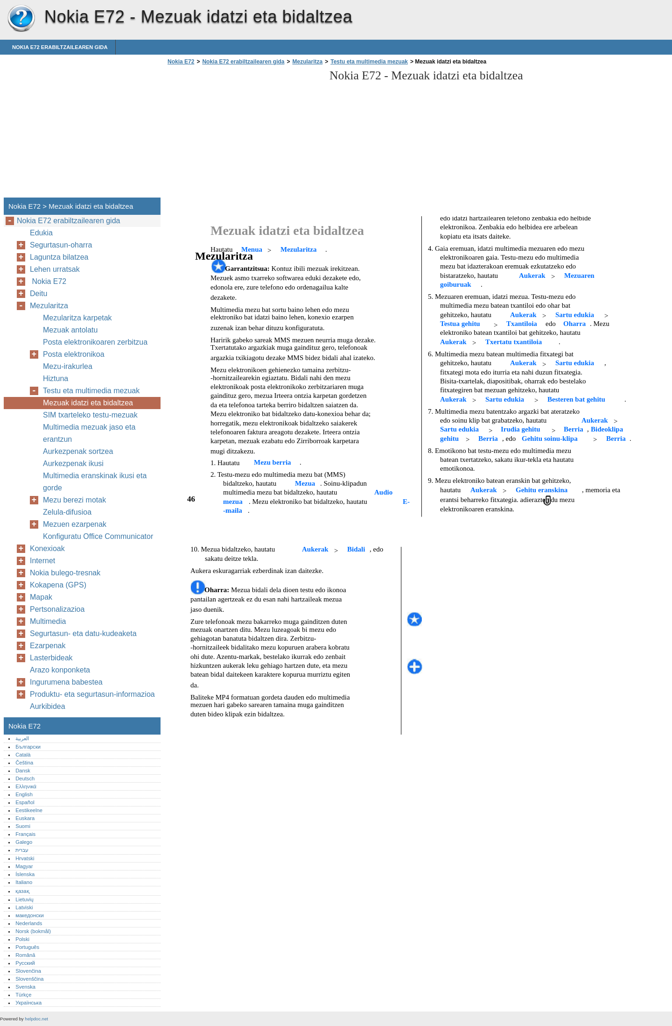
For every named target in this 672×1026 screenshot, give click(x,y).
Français (25, 834)
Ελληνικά (25, 786)
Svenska (25, 987)
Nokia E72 (21, 19)
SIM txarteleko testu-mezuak (90, 415)
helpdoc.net (36, 1018)
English (24, 794)
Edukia (41, 233)
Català (22, 754)
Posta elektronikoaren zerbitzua (95, 342)
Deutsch (25, 778)
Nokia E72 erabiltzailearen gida (60, 47)
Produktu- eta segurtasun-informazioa (92, 694)
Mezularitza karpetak (77, 318)
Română (25, 955)
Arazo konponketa (60, 670)
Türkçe (23, 995)
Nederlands (28, 923)
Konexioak (47, 548)
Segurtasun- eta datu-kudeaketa (83, 633)
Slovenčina (28, 971)
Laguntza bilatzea (59, 257)
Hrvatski (24, 858)
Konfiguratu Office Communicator (98, 536)
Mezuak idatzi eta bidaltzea (88, 403)
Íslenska (25, 874)
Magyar (24, 866)
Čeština (24, 762)
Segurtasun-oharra (61, 245)
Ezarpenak (48, 646)
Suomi (22, 826)
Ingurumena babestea (66, 682)
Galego (23, 842)
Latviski (24, 907)
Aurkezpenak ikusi (73, 463)
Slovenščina (29, 979)
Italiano (23, 882)
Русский (25, 963)
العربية (22, 738)
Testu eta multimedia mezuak (369, 61)
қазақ (22, 891)
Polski (22, 939)
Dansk (22, 770)
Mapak (41, 597)
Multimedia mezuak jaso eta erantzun (89, 433)
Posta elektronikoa (74, 354)
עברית (21, 850)
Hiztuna (55, 378)
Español (24, 802)
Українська (28, 1002)
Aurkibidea (47, 706)
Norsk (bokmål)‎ (33, 931)
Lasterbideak (51, 658)
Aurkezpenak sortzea (78, 451)
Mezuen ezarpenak (74, 524)
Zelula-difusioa (67, 512)
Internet (42, 561)
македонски (29, 915)
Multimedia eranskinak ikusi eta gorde (95, 482)
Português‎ (27, 947)
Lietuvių (24, 899)
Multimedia (48, 621)
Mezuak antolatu (70, 330)
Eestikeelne (28, 810)
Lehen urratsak (55, 269)
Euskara (25, 818)
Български (28, 747)
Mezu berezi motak (74, 500)
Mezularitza (307, 61)
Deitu (38, 293)
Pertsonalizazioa (57, 609)
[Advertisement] (243, 134)
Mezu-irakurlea (67, 366)
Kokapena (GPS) (58, 585)
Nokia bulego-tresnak (65, 573)
